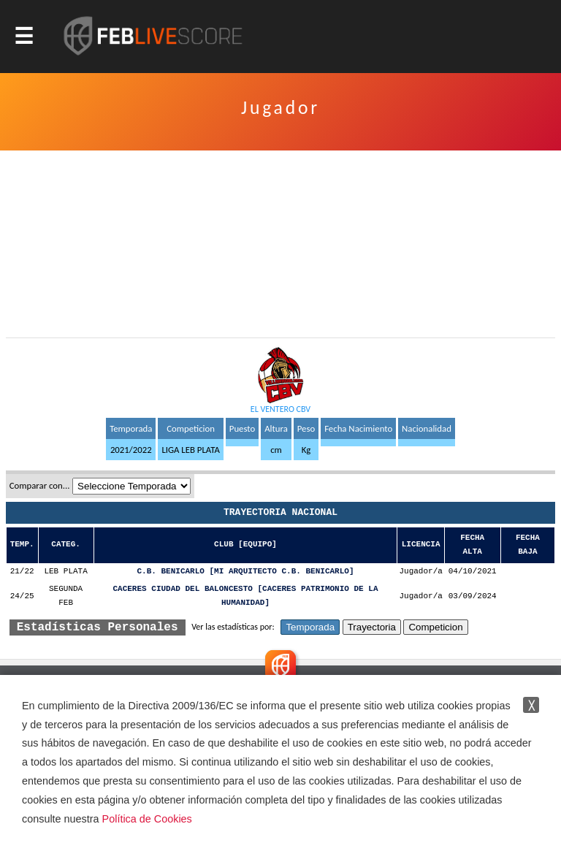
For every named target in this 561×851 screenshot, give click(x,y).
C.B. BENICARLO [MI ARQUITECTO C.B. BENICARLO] (245, 571)
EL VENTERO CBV (280, 409)
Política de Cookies (147, 819)
